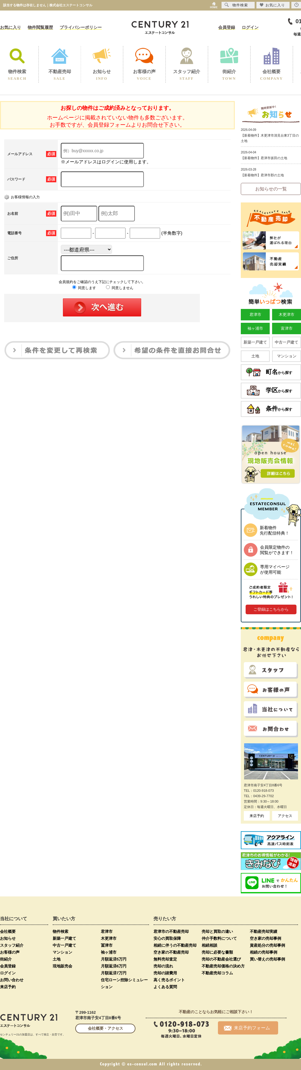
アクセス (285, 816)
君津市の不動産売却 (171, 931)
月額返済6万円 (113, 966)
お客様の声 (10, 952)
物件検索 (60, 931)
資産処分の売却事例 (267, 945)
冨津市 (107, 945)
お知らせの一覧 (271, 188)
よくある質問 (165, 987)
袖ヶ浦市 (255, 328)
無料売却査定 (165, 959)
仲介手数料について (219, 938)
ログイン (250, 27)
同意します (84, 288)
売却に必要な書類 (217, 952)
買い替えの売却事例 (267, 959)
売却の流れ (163, 966)
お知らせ (8, 938)
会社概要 (8, 931)
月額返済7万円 (113, 973)
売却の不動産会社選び (221, 959)
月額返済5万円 (113, 959)
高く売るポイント (169, 980)
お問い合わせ (11, 980)
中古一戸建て (286, 342)
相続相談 (209, 945)
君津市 (255, 314)
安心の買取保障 (167, 938)
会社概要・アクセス (105, 1028)
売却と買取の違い (217, 931)
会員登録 (226, 27)
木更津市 (286, 314)
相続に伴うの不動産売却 (175, 945)
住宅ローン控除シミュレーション (124, 983)
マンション (286, 356)
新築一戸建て (255, 342)
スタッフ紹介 (11, 945)
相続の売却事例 (263, 952)
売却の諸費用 (165, 973)
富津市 (287, 328)
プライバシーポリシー (81, 27)
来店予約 (257, 816)
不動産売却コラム (217, 973)
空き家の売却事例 (265, 938)
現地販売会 (62, 966)
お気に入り (10, 27)
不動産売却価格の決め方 (223, 966)
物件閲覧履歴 (40, 27)
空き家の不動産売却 (171, 952)
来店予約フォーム (247, 1028)
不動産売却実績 (263, 931)
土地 (255, 356)
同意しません (119, 288)
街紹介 (6, 959)
